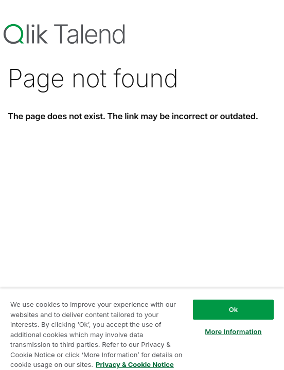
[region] (142, 329)
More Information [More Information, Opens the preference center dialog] (233, 331)
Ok (233, 309)
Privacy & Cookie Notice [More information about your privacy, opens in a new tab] (135, 364)
